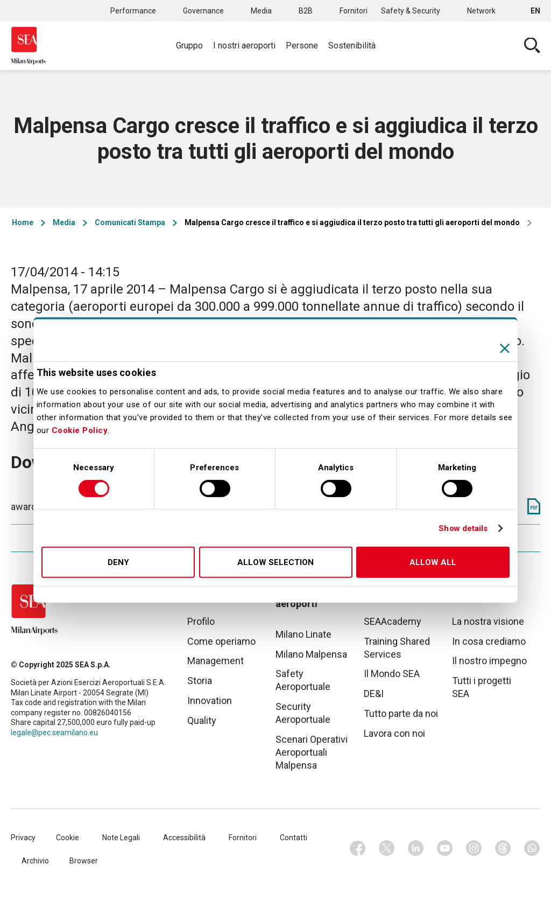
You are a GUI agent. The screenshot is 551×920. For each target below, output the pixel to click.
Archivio (35, 860)
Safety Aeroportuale (303, 680)
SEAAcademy (392, 621)
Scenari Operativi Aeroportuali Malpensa (312, 752)
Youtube (445, 848)
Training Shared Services (397, 648)
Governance (203, 10)
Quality (201, 720)
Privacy (23, 837)
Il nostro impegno (489, 660)
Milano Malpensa (311, 654)
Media (261, 10)
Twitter (387, 848)
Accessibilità (184, 837)
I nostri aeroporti (244, 45)
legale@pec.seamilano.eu (54, 732)
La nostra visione (488, 621)
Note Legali (121, 837)
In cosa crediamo (489, 641)
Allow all (432, 562)
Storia (199, 680)
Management (215, 660)
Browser (83, 860)
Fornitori (354, 10)
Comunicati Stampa (130, 222)
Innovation (209, 700)
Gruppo (189, 45)
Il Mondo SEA (392, 673)
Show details (463, 528)
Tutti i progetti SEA (481, 687)
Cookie (67, 837)
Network (481, 10)
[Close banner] (505, 348)
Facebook (358, 848)
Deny (118, 562)
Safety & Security (410, 10)
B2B (306, 10)
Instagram (474, 848)
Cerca (532, 46)
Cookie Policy (80, 430)
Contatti (293, 837)
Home (22, 222)
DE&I (374, 693)
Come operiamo (221, 641)
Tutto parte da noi (401, 713)
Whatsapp (532, 848)
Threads (503, 848)
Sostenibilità (352, 45)
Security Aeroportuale (303, 713)
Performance (133, 10)
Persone (302, 45)
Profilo (201, 621)
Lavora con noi (394, 733)
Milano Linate (303, 634)
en (535, 10)
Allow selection (275, 562)
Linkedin (416, 848)
